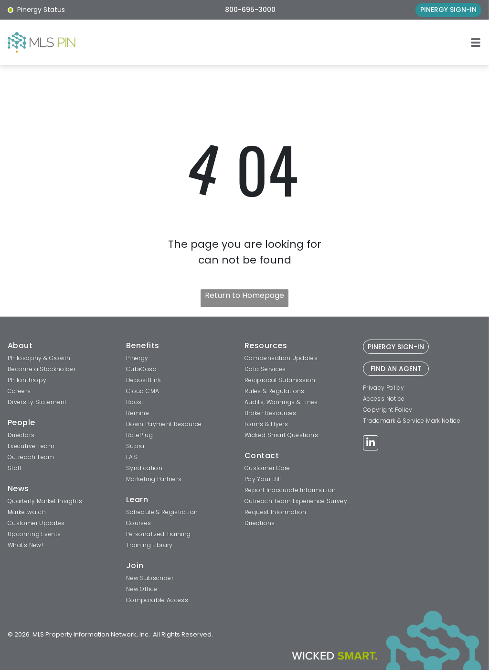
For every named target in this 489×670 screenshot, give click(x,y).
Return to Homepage (244, 295)
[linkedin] (370, 444)
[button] (475, 42)
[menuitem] (63, 347)
